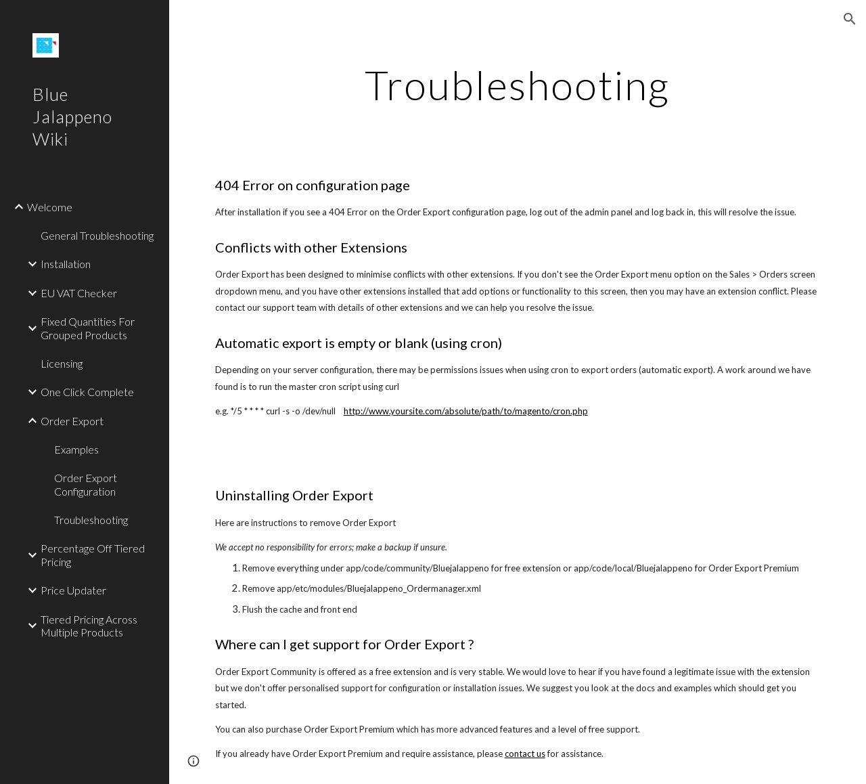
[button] (850, 19)
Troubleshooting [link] (91, 519)
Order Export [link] (72, 420)
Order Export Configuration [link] (85, 484)
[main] (517, 84)
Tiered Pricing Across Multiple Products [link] (89, 625)
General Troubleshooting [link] (97, 235)
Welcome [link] (49, 206)
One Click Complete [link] (87, 391)
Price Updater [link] (73, 590)
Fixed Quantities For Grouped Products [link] (88, 328)
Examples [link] (76, 449)
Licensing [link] (62, 363)
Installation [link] (66, 263)
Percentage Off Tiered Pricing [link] (93, 554)
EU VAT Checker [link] (79, 292)
